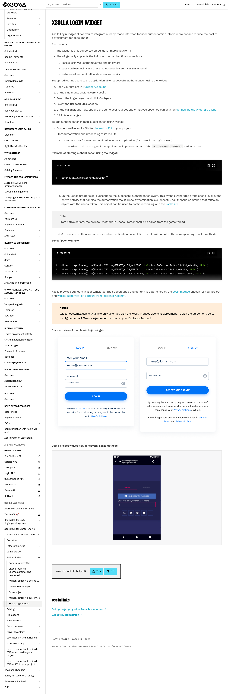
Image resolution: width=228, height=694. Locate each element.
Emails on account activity (18, 334)
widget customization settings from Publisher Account (91, 296)
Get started (10, 51)
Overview (9, 75)
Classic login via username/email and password (20, 572)
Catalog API (10, 462)
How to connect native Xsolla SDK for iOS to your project (22, 663)
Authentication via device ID (24, 581)
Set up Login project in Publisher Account (78, 609)
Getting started (12, 451)
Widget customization (65, 615)
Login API (9, 473)
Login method (181, 292)
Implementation (13, 387)
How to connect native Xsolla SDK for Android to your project (22, 652)
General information (19, 563)
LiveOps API (10, 468)
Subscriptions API (14, 479)
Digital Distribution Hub (16, 146)
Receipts (9, 357)
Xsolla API (172, 204)
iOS (110, 128)
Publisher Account (94, 87)
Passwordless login (19, 587)
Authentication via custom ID (24, 598)
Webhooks (10, 485)
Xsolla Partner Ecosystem (18, 438)
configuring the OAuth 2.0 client (196, 110)
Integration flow (13, 381)
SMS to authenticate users (18, 340)
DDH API (8, 496)
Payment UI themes (15, 351)
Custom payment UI (15, 363)
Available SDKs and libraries (19, 509)
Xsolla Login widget (19, 604)
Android (99, 128)
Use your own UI (13, 111)
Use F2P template (13, 57)
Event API (9, 491)
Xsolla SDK (11, 515)
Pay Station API (12, 456)
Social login (15, 592)
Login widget (11, 346)
